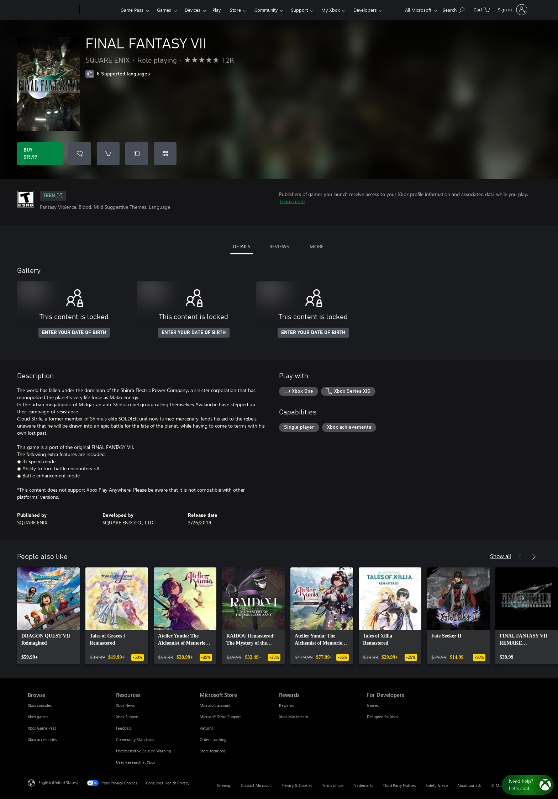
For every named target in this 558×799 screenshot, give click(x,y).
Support (299, 10)
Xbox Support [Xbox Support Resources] (127, 716)
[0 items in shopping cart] (482, 9)
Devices (192, 10)
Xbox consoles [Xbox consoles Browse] (40, 705)
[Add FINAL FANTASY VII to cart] (108, 153)
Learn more (292, 201)
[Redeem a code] (165, 153)
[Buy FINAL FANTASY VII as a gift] (136, 153)
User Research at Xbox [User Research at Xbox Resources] (135, 762)
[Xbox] (99, 10)
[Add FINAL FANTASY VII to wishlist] (79, 153)
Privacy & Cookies (296, 785)
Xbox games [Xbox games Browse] (38, 716)
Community (266, 10)
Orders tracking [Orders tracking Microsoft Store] (213, 739)
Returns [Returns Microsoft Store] (206, 728)
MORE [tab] (316, 246)
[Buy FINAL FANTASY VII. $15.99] (40, 153)
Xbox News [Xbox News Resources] (125, 705)
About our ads (469, 785)
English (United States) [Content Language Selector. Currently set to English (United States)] (58, 782)
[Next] (534, 557)
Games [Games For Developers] (373, 705)
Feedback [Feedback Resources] (124, 728)
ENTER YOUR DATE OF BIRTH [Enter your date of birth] (74, 332)
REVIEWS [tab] (279, 246)
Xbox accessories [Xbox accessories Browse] (42, 739)
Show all (500, 556)
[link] (48, 615)
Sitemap (224, 785)
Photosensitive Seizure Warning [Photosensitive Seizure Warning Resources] (143, 750)
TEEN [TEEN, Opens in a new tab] (52, 196)
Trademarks (363, 785)
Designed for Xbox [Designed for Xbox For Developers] (382, 716)
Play (216, 10)
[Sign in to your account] (512, 9)
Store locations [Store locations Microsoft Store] (213, 750)
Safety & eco (437, 785)
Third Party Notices (399, 785)
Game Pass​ (132, 10)
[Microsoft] (52, 10)
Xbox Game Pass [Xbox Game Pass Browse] (42, 728)
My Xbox (330, 10)
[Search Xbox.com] (453, 9)
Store (235, 10)
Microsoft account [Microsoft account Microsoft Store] (215, 705)
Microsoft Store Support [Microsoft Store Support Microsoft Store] (220, 716)
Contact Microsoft (256, 785)
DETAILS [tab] (241, 246)
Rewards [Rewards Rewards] (286, 705)
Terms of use (332, 785)
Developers (365, 10)
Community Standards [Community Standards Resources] (135, 739)
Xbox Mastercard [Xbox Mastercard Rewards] (293, 716)
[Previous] (519, 557)
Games (164, 10)
